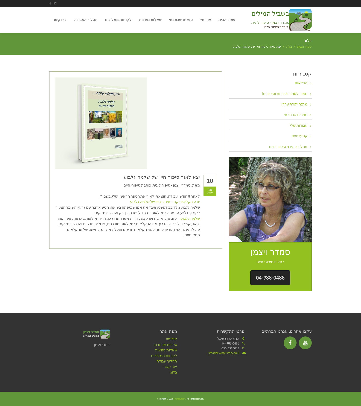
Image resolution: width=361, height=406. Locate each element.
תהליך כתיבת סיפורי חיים (288, 146)
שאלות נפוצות (150, 20)
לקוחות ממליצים (118, 20)
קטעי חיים (299, 136)
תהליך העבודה (86, 20)
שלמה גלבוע (190, 218)
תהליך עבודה (167, 361)
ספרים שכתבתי (181, 20)
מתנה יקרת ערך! (294, 104)
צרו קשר (60, 20)
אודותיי (205, 20)
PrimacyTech (179, 398)
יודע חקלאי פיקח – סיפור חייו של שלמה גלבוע (165, 202)
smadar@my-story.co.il (223, 353)
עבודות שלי (298, 125)
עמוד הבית (226, 20)
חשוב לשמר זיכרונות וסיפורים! (284, 93)
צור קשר (170, 367)
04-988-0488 (270, 277)
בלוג (289, 47)
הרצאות (301, 83)
